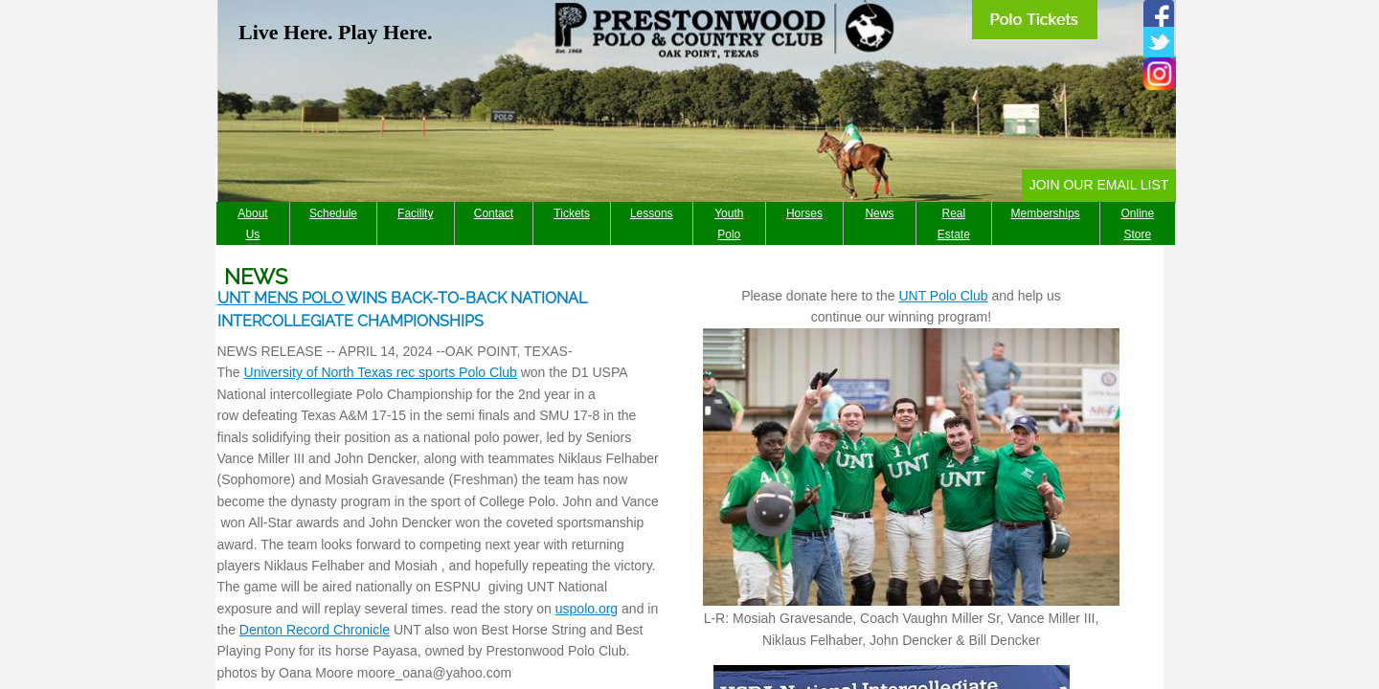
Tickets (572, 213)
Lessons (651, 213)
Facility (415, 213)
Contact (493, 213)
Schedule (333, 213)
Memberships (1045, 213)
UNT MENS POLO (281, 298)
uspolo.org (586, 608)
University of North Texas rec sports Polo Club (380, 372)
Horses (804, 213)
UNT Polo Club (942, 295)
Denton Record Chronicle (314, 629)
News (879, 213)
